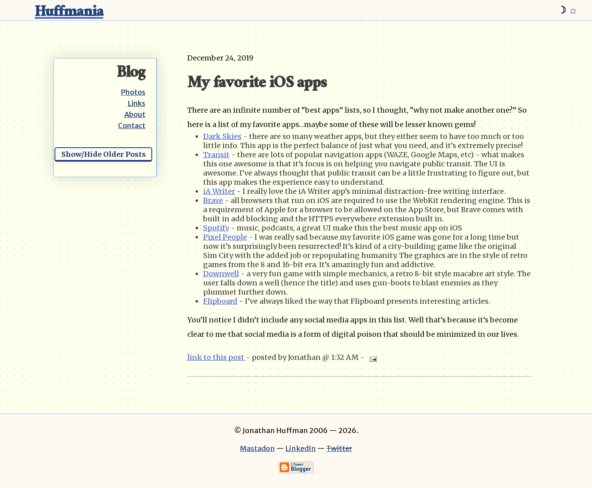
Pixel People (225, 237)
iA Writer (219, 191)
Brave (213, 200)
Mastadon (257, 448)
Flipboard (220, 301)
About (134, 114)
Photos (133, 92)
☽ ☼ (567, 10)
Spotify (216, 227)
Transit (216, 154)
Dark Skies (222, 136)
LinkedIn (300, 448)
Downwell (221, 273)
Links (136, 103)
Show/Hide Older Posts (103, 154)
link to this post (216, 357)
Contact (131, 125)
